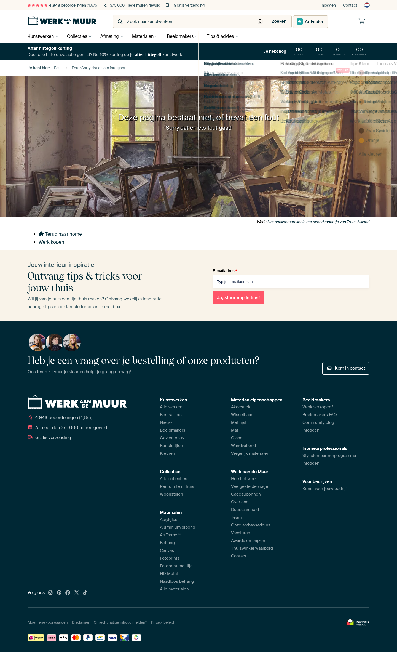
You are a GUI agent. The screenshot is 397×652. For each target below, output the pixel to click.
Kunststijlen (171, 445)
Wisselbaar (241, 414)
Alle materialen (174, 589)
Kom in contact (346, 368)
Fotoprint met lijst (177, 566)
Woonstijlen (171, 494)
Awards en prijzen (248, 540)
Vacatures (240, 533)
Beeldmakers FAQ (319, 414)
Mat (234, 430)
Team (236, 517)
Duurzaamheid (245, 509)
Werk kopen (51, 242)
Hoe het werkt (244, 478)
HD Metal (169, 573)
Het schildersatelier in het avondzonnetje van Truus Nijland (318, 221)
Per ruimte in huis (177, 486)
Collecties (78, 36)
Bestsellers (171, 414)
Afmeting (112, 36)
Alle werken (171, 407)
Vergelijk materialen (250, 453)
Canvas (167, 550)
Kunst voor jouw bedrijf (324, 488)
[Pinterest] (59, 593)
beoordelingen (63, 5)
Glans (236, 438)
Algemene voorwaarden (48, 622)
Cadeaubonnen (246, 494)
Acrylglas (168, 519)
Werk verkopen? (317, 407)
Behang (167, 542)
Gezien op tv (172, 438)
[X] (77, 593)
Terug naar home (60, 234)
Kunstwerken (41, 36)
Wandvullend (243, 445)
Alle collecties (173, 478)
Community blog (318, 422)
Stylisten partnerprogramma (329, 455)
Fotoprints (169, 558)
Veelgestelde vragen (251, 486)
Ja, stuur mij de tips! (238, 297)
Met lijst (238, 422)
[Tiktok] (85, 593)
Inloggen (328, 5)
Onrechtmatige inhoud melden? (120, 622)
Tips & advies (227, 36)
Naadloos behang (177, 581)
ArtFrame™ (170, 535)
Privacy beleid (162, 622)
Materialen (147, 36)
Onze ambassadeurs (250, 525)
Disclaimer (81, 622)
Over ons (239, 502)
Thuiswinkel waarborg (252, 548)
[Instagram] (50, 593)
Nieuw (166, 422)
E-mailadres (225, 270)
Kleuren (167, 453)
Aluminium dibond (177, 527)
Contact (350, 5)
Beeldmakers (185, 36)
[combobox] (184, 21)
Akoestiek (240, 407)
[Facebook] (68, 593)
